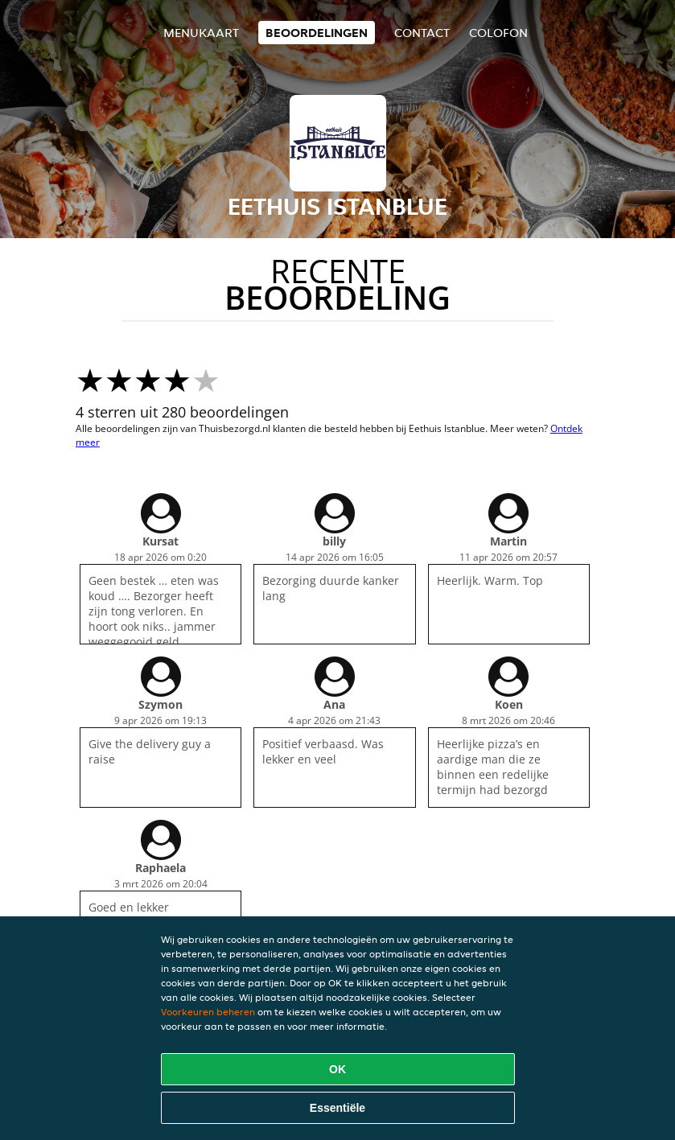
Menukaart (201, 32)
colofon (498, 32)
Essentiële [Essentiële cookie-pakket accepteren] (337, 1107)
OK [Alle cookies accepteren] (337, 1069)
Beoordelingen (316, 32)
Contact (422, 32)
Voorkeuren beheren (208, 1012)
